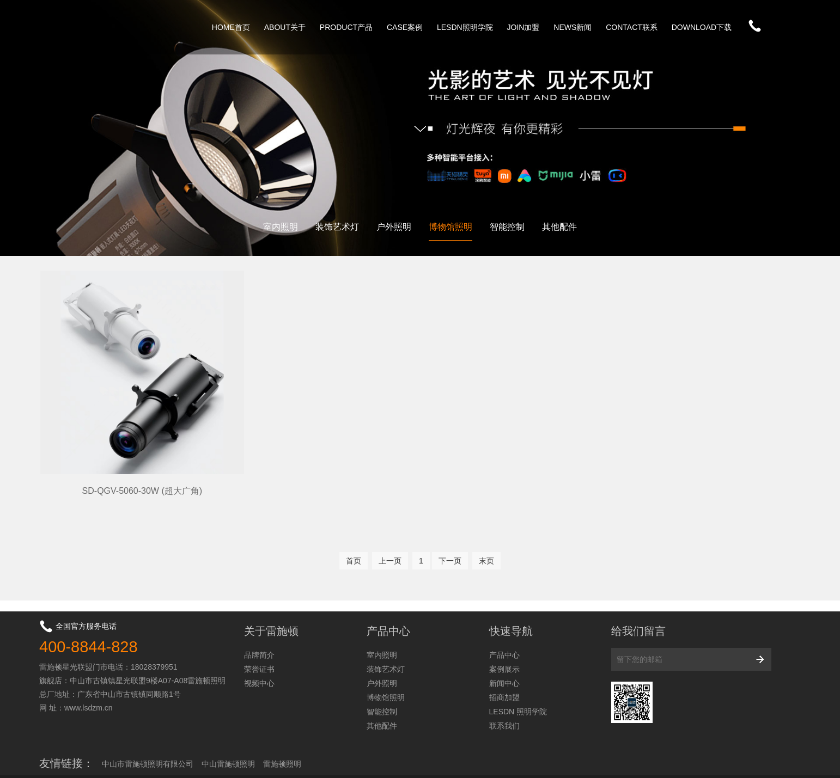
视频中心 (259, 654)
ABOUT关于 (285, 27)
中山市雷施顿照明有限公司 (147, 734)
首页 (353, 530)
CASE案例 (405, 27)
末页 (486, 530)
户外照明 (393, 226)
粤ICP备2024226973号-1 (725, 761)
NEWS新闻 (572, 27)
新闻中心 (504, 654)
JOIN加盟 (523, 27)
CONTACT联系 (632, 27)
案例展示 (504, 639)
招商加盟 (504, 668)
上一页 (390, 530)
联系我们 (504, 696)
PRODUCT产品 (346, 27)
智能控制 (507, 226)
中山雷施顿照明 (228, 734)
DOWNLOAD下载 (702, 27)
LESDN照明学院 (465, 27)
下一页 (450, 530)
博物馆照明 (450, 226)
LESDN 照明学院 (518, 682)
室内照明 (280, 226)
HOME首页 (231, 27)
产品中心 (504, 625)
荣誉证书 (259, 639)
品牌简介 (259, 625)
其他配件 (559, 226)
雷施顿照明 (282, 734)
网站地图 (785, 761)
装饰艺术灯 (337, 226)
